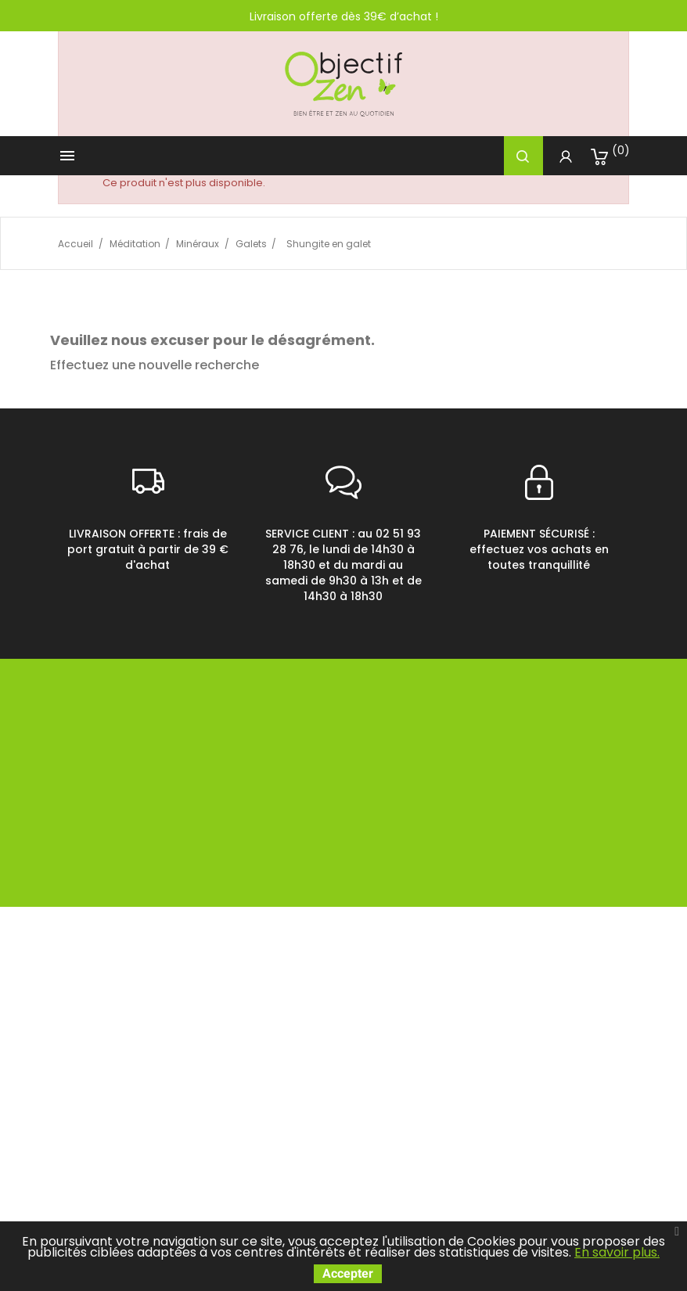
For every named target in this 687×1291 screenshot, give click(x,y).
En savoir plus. (617, 1252)
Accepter (347, 1273)
